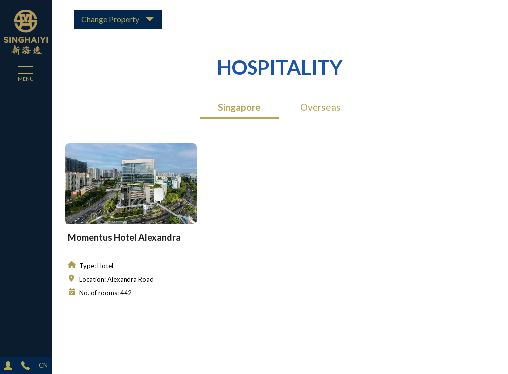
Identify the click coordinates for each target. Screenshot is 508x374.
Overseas (320, 107)
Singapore (239, 107)
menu (26, 79)
